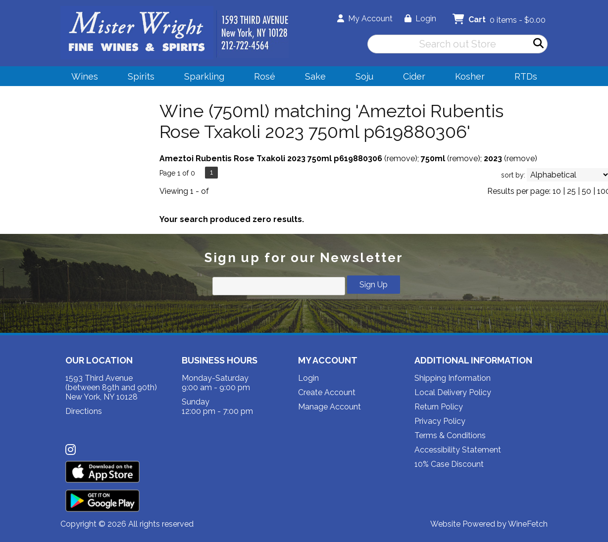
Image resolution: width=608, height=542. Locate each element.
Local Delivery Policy (452, 392)
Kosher (470, 76)
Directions (83, 411)
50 (586, 191)
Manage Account (329, 406)
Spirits (137, 78)
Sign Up (373, 284)
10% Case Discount (449, 464)
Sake (315, 76)
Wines (81, 78)
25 (571, 191)
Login (420, 18)
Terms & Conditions (450, 435)
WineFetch (528, 524)
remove (401, 158)
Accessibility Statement (457, 449)
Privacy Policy (439, 421)
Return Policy (438, 406)
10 (557, 191)
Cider (411, 78)
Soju (361, 78)
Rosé (264, 76)
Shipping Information (452, 378)
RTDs (525, 76)
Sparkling (201, 78)
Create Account (326, 392)
